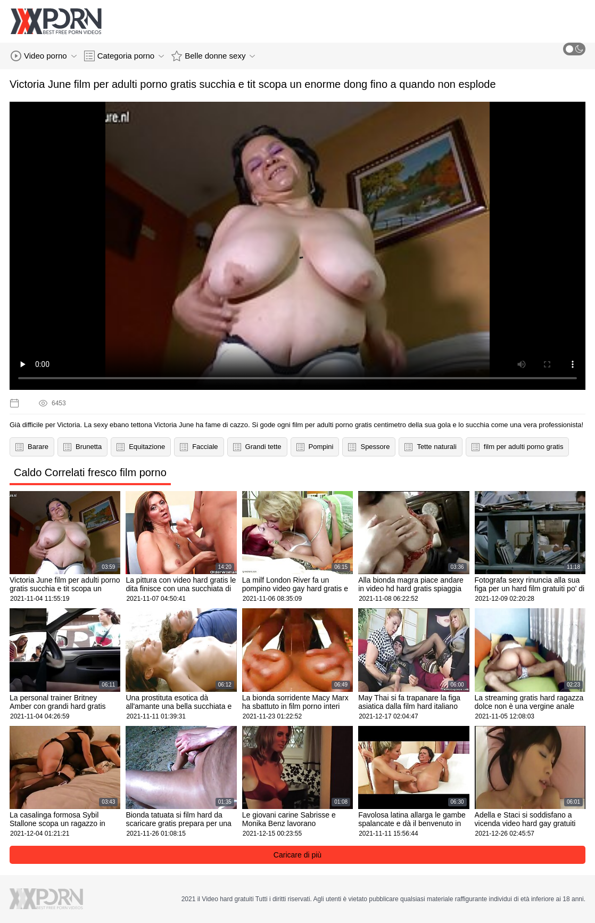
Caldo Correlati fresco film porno (90, 472)
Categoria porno (124, 56)
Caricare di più (297, 855)
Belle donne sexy (213, 56)
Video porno (44, 56)
